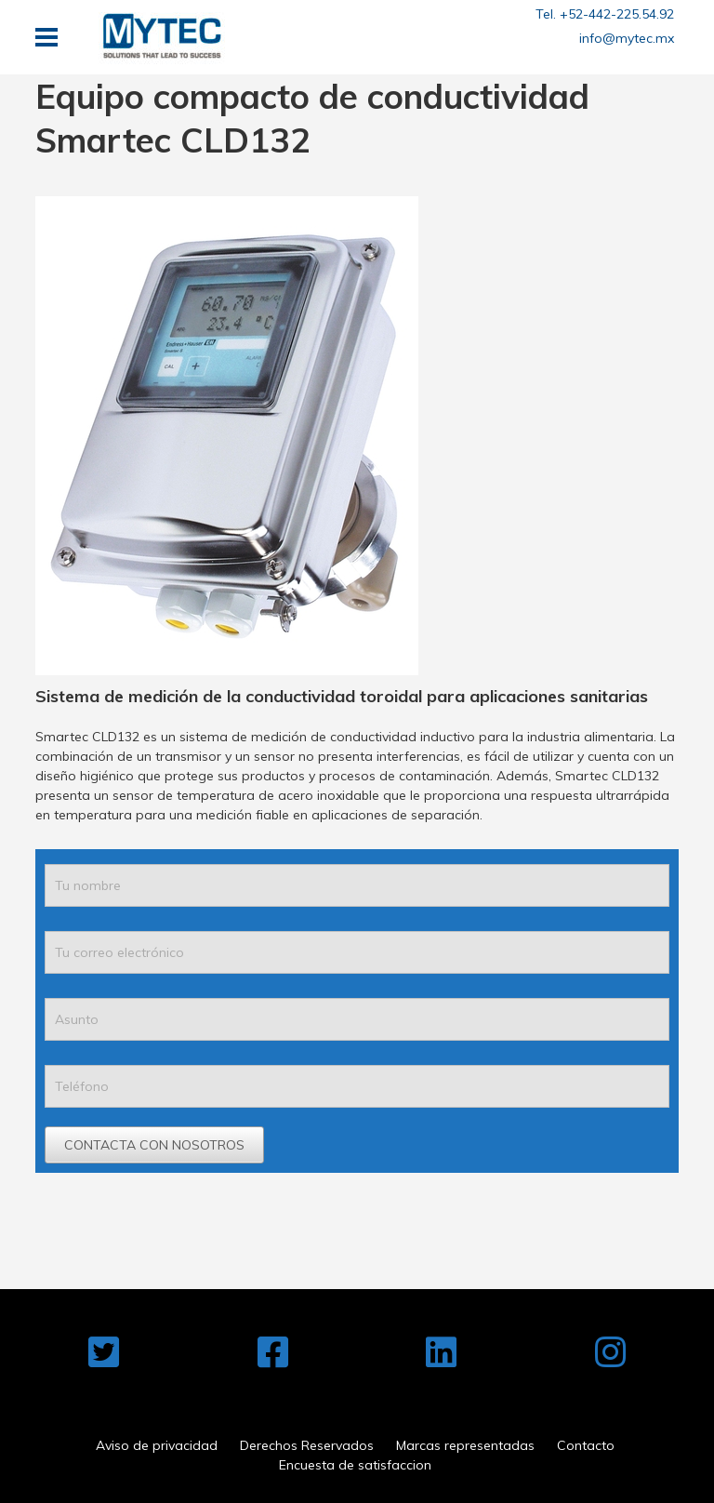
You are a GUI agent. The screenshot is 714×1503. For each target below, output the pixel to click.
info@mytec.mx (626, 38)
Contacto (586, 1445)
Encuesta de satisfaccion (355, 1464)
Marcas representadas (465, 1445)
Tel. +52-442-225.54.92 (605, 14)
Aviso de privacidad (157, 1445)
